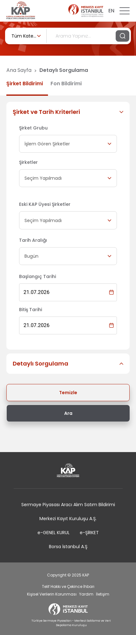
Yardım (86, 594)
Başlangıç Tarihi (37, 276)
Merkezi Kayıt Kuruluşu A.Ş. (68, 518)
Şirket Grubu (33, 128)
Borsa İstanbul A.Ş (68, 546)
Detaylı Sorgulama (63, 70)
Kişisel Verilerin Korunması (52, 594)
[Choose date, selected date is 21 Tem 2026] (111, 292)
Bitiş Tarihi (30, 309)
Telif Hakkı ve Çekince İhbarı (68, 586)
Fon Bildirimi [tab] (66, 83)
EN (111, 10)
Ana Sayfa (18, 70)
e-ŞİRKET (89, 532)
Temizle (68, 392)
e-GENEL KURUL (53, 532)
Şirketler (28, 162)
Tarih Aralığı (33, 240)
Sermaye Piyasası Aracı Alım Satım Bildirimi (68, 504)
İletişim (102, 594)
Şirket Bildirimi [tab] (24, 83)
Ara (68, 413)
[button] (68, 112)
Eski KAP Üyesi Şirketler (45, 204)
